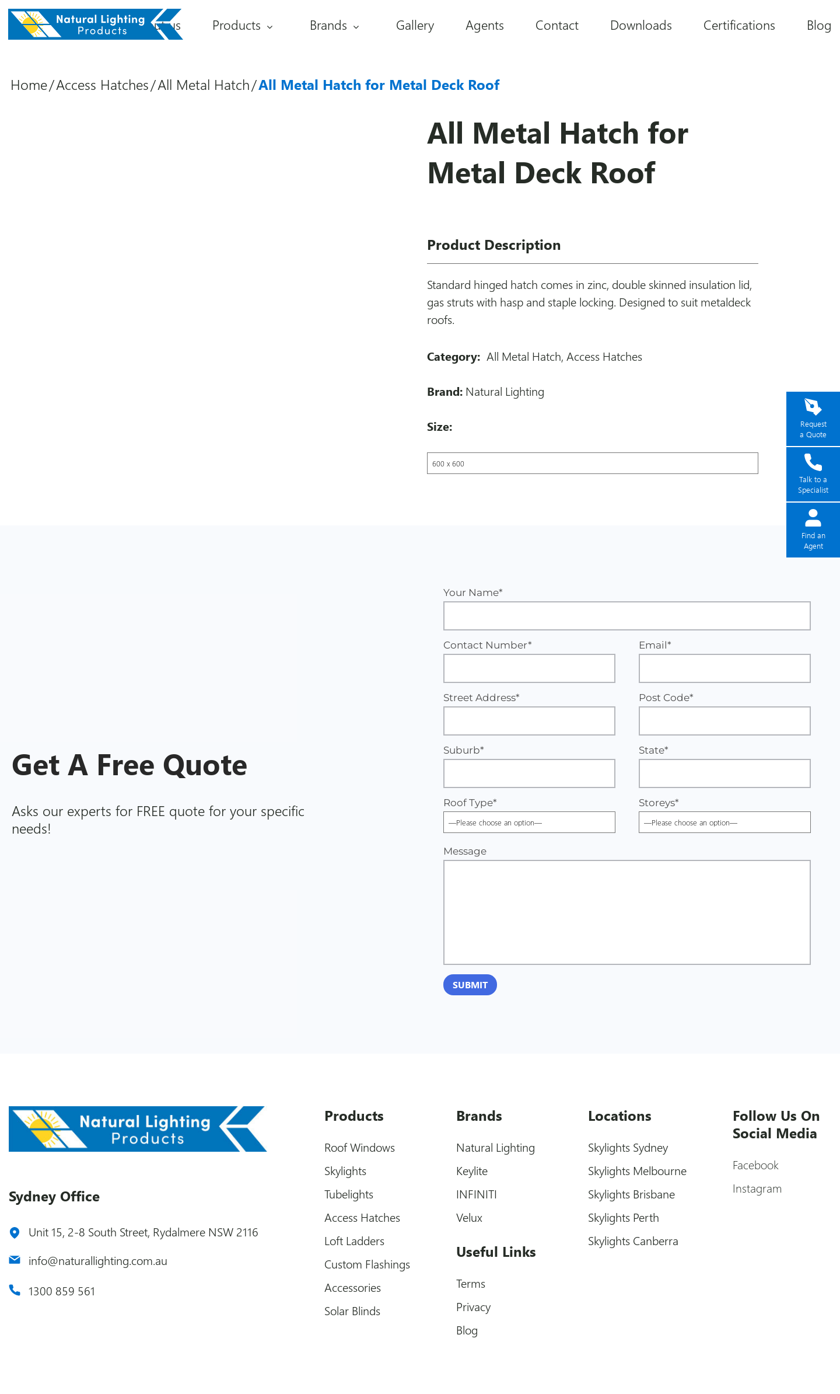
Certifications (739, 24)
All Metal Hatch (204, 84)
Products (236, 24)
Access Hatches (102, 84)
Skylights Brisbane (631, 1193)
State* (725, 766)
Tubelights (348, 1193)
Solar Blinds (352, 1310)
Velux (469, 1217)
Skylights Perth (623, 1217)
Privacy (473, 1306)
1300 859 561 (62, 1290)
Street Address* (529, 714)
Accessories (352, 1287)
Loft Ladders (354, 1240)
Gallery (415, 24)
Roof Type (529, 812)
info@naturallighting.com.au (98, 1260)
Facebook (756, 1164)
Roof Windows (359, 1147)
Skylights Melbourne (637, 1170)
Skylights (345, 1170)
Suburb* (529, 766)
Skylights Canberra (633, 1240)
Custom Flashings (367, 1263)
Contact (557, 24)
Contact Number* (529, 661)
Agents (485, 24)
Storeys (725, 812)
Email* (725, 661)
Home (28, 84)
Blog (819, 24)
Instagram (757, 1188)
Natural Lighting (505, 391)
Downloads (641, 24)
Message (627, 905)
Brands (328, 24)
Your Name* (627, 608)
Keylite (472, 1170)
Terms (470, 1283)
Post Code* (725, 714)
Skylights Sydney (628, 1147)
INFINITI (476, 1193)
